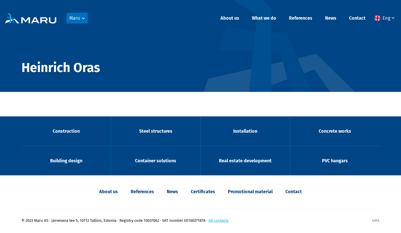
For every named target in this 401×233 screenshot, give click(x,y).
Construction (66, 131)
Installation (245, 131)
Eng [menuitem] (386, 18)
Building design (66, 161)
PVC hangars (335, 161)
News (330, 18)
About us (229, 18)
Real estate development (245, 161)
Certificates (203, 191)
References (300, 18)
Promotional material (250, 191)
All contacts (218, 220)
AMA (376, 220)
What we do (264, 18)
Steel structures (155, 131)
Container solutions (155, 161)
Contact (357, 18)
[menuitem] (385, 18)
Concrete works (335, 131)
